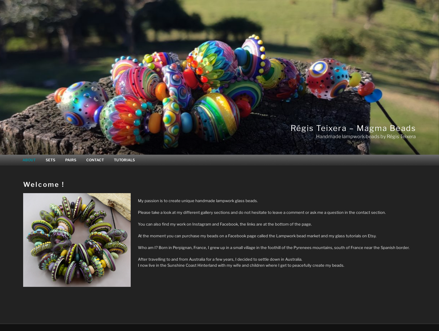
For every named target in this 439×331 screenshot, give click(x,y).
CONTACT (95, 160)
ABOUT (29, 160)
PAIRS (70, 160)
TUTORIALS (124, 160)
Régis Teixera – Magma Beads (353, 128)
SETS (50, 160)
